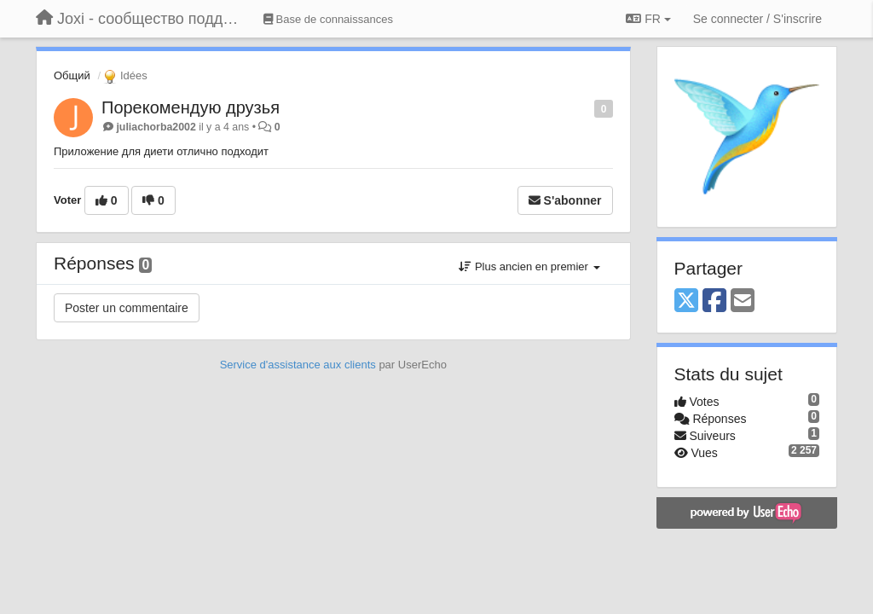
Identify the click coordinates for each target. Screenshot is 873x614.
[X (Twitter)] (686, 301)
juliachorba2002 (155, 127)
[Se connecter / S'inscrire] (757, 18)
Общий (72, 75)
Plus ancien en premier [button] (529, 266)
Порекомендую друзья (190, 107)
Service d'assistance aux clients (298, 364)
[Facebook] (714, 301)
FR (648, 19)
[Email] (742, 301)
